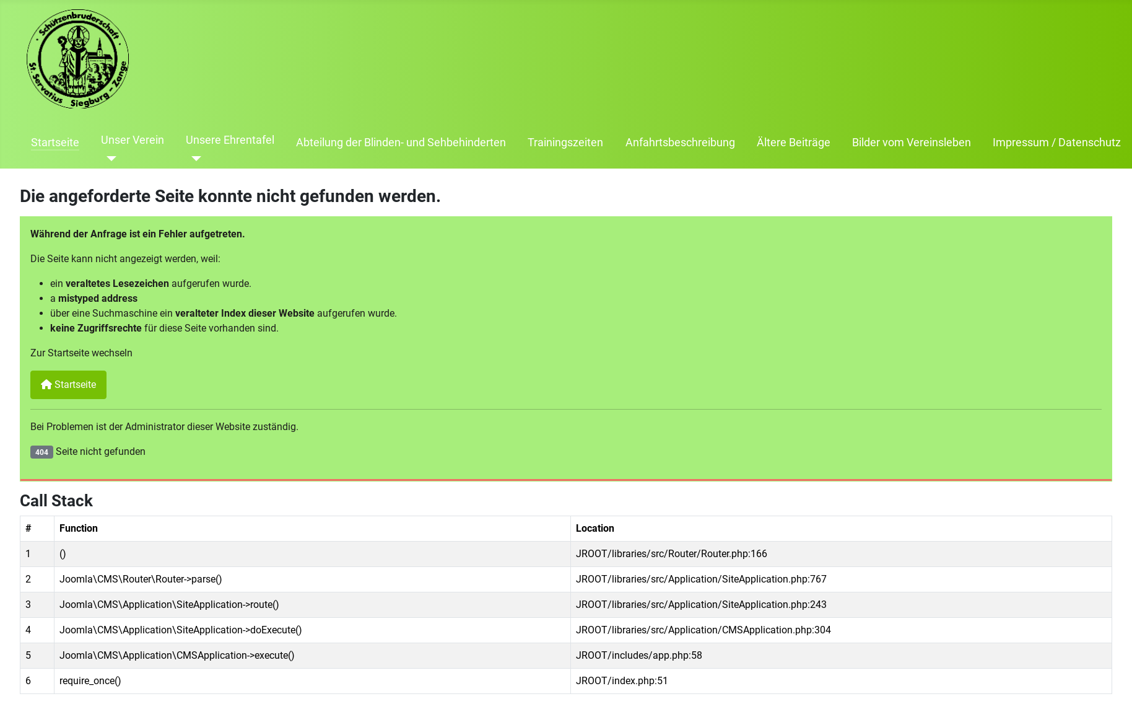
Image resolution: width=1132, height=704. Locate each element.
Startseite (55, 142)
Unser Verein (132, 140)
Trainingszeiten (565, 142)
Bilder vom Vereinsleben (911, 142)
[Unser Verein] (108, 158)
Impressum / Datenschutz (1057, 142)
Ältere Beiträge (793, 142)
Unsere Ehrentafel (230, 140)
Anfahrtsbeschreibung (680, 142)
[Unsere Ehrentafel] (193, 158)
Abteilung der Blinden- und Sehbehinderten (401, 142)
